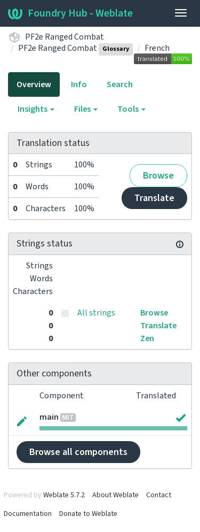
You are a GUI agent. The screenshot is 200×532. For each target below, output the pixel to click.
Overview (34, 84)
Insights (36, 109)
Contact (158, 495)
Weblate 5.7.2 (64, 495)
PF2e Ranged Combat (64, 37)
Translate (154, 198)
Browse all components (78, 452)
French (157, 48)
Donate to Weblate (88, 513)
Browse (158, 175)
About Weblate (115, 495)
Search (120, 84)
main (49, 417)
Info (79, 84)
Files (86, 109)
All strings (96, 313)
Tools (131, 109)
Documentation (28, 513)
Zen (147, 338)
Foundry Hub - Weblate (70, 13)
